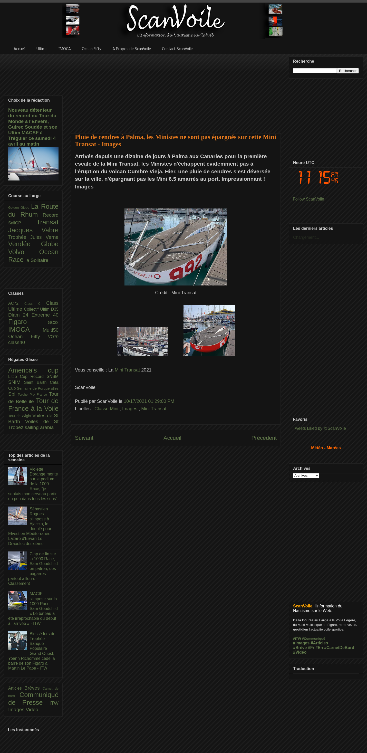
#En (319, 647)
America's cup (33, 370)
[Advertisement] (176, 90)
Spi (13, 394)
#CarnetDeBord (339, 647)
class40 (16, 342)
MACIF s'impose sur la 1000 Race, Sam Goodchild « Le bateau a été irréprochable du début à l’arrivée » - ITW (33, 608)
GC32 (53, 322)
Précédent (264, 438)
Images (130, 408)
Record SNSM (45, 376)
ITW (54, 703)
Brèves (33, 688)
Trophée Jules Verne (33, 237)
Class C (35, 304)
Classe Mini (107, 408)
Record (51, 215)
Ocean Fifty (28, 336)
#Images (301, 643)
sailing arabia (39, 427)
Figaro (28, 321)
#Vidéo (299, 652)
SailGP (22, 223)
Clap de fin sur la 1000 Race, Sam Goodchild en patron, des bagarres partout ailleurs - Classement (33, 569)
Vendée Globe (33, 243)
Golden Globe (19, 207)
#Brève (300, 647)
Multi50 (51, 330)
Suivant (84, 438)
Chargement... (306, 237)
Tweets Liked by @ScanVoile (319, 428)
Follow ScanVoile (308, 199)
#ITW (297, 639)
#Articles (319, 643)
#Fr (311, 647)
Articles (16, 688)
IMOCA (25, 329)
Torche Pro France (33, 394)
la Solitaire (37, 260)
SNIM (16, 382)
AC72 (16, 303)
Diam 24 (20, 315)
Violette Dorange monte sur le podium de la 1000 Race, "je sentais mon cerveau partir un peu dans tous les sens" (33, 484)
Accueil (172, 438)
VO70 (53, 337)
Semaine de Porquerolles (38, 388)
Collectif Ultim (37, 309)
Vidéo (32, 709)
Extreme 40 (45, 315)
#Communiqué (313, 639)
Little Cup (19, 376)
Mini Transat (126, 370)
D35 (55, 309)
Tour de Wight (20, 416)
